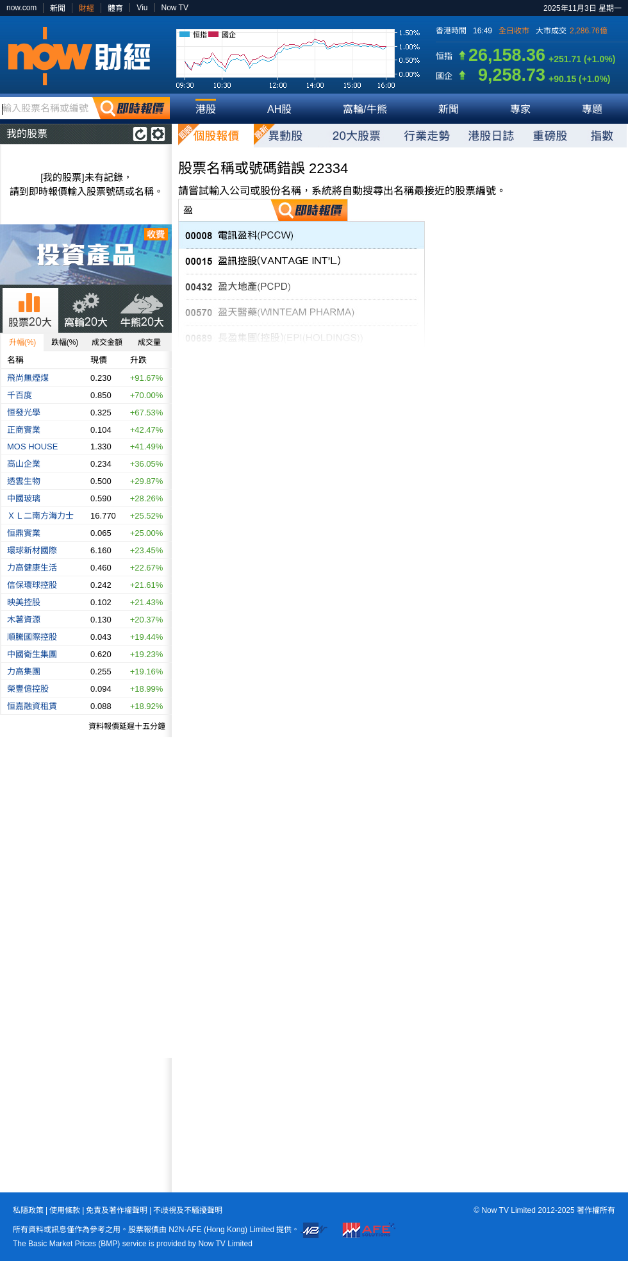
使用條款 (64, 1210)
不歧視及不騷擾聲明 (187, 1210)
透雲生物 (23, 481)
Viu (141, 7)
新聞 (57, 8)
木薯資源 (23, 619)
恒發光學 (23, 412)
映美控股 (23, 602)
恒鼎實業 (23, 533)
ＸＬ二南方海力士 (40, 516)
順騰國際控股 (32, 637)
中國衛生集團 (32, 654)
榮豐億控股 (28, 689)
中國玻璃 (23, 498)
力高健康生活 (32, 567)
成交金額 (107, 342)
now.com (21, 7)
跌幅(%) (65, 342)
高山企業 (23, 464)
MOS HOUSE (32, 446)
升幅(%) (23, 342)
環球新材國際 (32, 550)
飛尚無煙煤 (28, 378)
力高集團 (23, 671)
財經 (86, 8)
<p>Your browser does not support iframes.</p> (86, 1125)
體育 (115, 8)
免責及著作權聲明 (116, 1210)
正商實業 (23, 430)
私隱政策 (28, 1210)
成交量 (149, 342)
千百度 (19, 395)
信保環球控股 (32, 585)
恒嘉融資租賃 (32, 706)
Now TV (174, 7)
